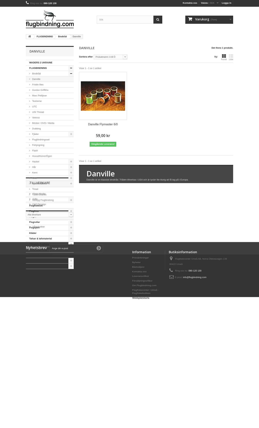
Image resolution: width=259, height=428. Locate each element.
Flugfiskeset (36, 205)
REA (31, 260)
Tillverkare (39, 280)
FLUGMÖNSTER (38, 266)
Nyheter (136, 370)
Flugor (32, 216)
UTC (34, 106)
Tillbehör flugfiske (39, 244)
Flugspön (34, 227)
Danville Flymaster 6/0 (103, 124)
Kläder (32, 233)
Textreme (37, 101)
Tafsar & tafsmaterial (40, 238)
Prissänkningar (140, 365)
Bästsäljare (138, 374)
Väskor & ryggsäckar (40, 255)
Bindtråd (36, 73)
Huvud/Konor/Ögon (42, 156)
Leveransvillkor (140, 384)
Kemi (34, 172)
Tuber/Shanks (39, 194)
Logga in (226, 3)
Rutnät (224, 57)
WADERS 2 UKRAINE (40, 62)
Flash (35, 150)
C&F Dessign (39, 299)
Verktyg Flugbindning (43, 200)
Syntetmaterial (39, 183)
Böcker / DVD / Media (43, 123)
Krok (34, 178)
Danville (36, 79)
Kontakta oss (190, 3)
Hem (33, 323)
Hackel (35, 161)
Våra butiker (38, 332)
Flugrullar (34, 222)
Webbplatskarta (140, 405)
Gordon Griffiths (40, 90)
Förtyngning (38, 145)
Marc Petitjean (39, 95)
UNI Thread (38, 112)
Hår (34, 167)
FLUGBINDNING (38, 68)
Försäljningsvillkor (142, 388)
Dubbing (36, 128)
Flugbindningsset (41, 139)
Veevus (36, 117)
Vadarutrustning (38, 249)
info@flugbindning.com (194, 385)
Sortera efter (86, 56)
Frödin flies (37, 84)
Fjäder (35, 134)
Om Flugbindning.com (144, 393)
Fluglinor (34, 211)
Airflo (35, 294)
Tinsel (35, 189)
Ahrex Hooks (39, 289)
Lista (231, 57)
